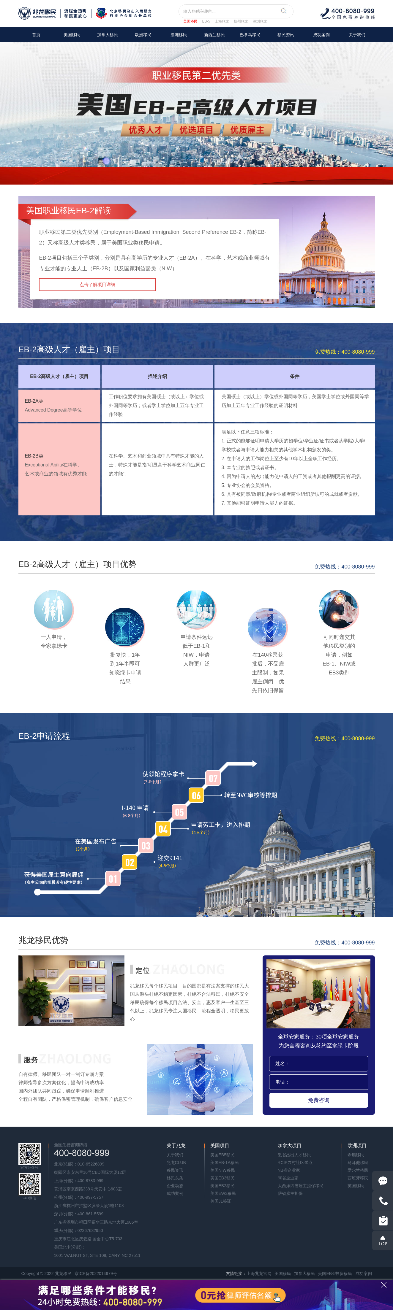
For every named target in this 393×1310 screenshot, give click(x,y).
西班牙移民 (358, 1178)
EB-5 (206, 21)
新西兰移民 (214, 34)
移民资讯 (285, 34)
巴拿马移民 (250, 34)
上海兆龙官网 (259, 1273)
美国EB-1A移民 (224, 1162)
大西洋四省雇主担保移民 (300, 1185)
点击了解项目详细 (97, 284)
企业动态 (175, 1185)
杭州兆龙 (241, 21)
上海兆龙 (222, 21)
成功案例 (321, 34)
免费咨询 (318, 1100)
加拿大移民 (107, 34)
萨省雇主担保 (290, 1193)
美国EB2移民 (222, 1185)
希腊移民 (356, 1154)
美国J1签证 (220, 1201)
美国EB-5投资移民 (335, 1273)
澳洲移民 (179, 34)
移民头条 (175, 1178)
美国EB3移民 (222, 1178)
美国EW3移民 (223, 1193)
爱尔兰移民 (358, 1170)
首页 (36, 34)
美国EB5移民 (222, 1154)
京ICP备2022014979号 (96, 1273)
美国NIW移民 (222, 1170)
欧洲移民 (143, 34)
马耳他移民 (358, 1162)
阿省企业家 (288, 1178)
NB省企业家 (289, 1170)
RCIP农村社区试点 (295, 1162)
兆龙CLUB (176, 1162)
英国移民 (356, 1185)
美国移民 (190, 21)
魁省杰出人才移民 (294, 1154)
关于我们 (357, 34)
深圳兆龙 (260, 21)
